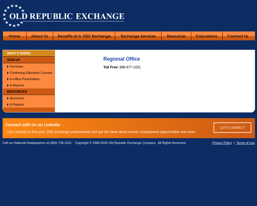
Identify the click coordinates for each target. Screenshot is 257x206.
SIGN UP (13, 60)
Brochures (17, 98)
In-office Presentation (25, 79)
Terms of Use (245, 142)
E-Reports (17, 85)
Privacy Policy (222, 142)
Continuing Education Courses (31, 72)
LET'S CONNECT (232, 127)
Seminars (16, 66)
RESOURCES (17, 91)
